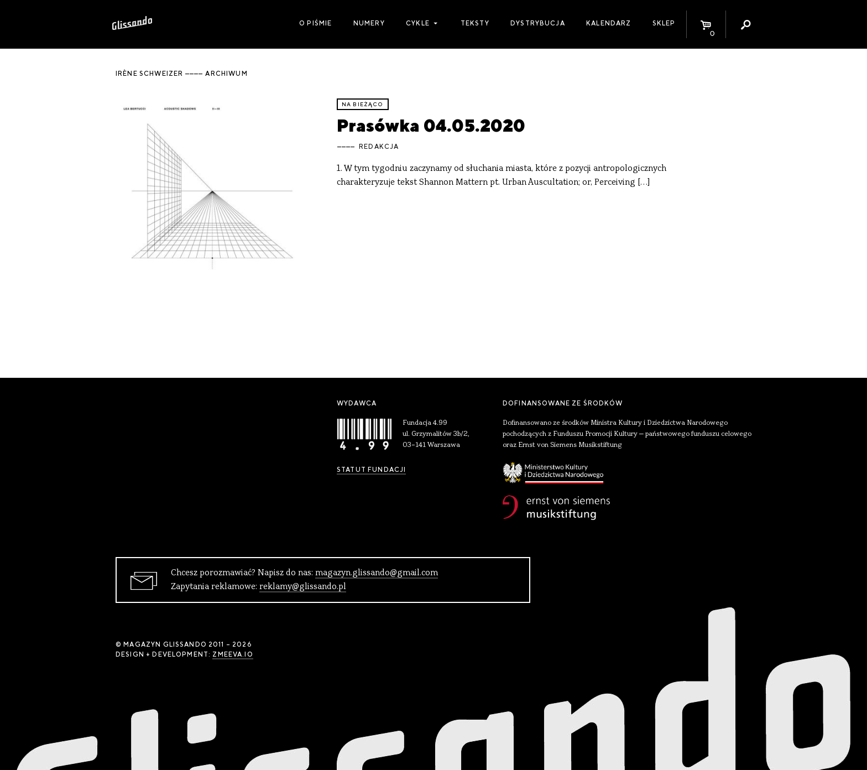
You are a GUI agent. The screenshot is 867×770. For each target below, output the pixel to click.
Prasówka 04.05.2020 (431, 125)
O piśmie (315, 23)
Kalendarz (608, 23)
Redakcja (379, 146)
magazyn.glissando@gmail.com (376, 573)
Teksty (475, 23)
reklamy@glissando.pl (302, 586)
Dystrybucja (537, 23)
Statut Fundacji (371, 470)
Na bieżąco (363, 104)
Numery (369, 23)
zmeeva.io (232, 654)
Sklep (664, 23)
